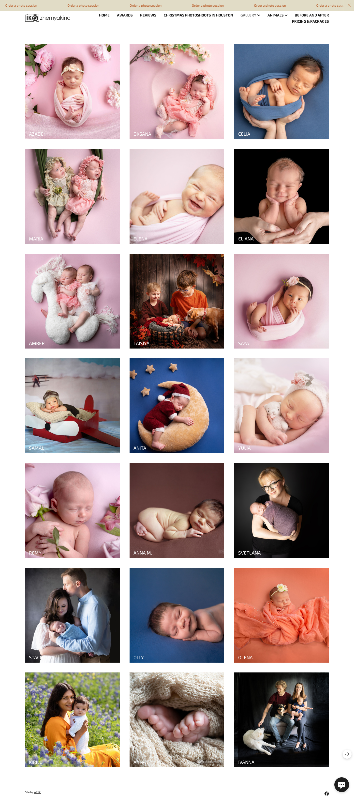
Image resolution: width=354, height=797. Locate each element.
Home (104, 15)
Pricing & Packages (310, 21)
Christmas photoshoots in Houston (198, 15)
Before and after (312, 15)
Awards (125, 15)
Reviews (148, 15)
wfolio (37, 792)
